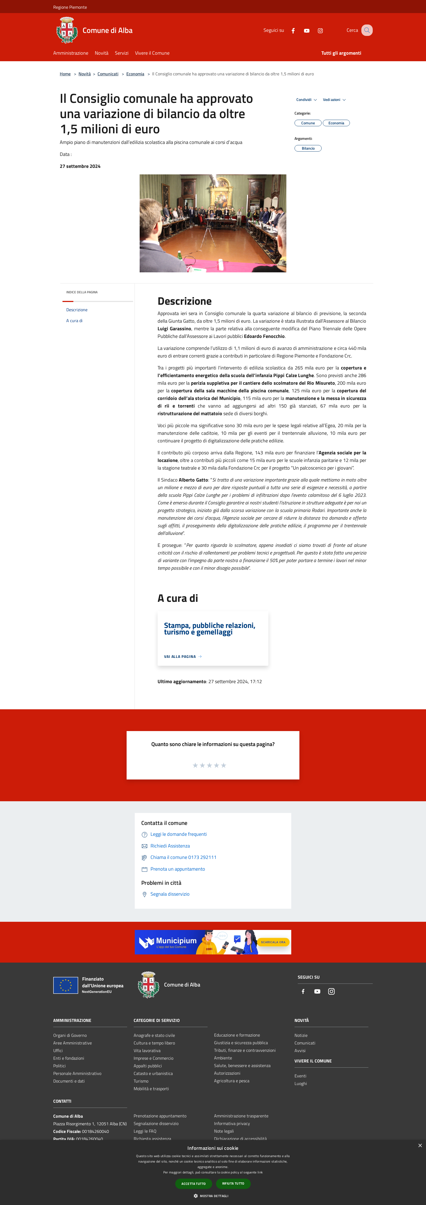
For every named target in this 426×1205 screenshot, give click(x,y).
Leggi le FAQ (145, 1131)
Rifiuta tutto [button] (233, 1183)
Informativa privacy (232, 1123)
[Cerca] (366, 30)
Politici (59, 1065)
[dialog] (213, 1172)
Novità (85, 73)
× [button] (420, 1146)
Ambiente (223, 1058)
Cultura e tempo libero (154, 1043)
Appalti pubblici (148, 1065)
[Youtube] (301, 30)
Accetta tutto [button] (193, 1183)
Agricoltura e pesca (231, 1080)
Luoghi (301, 1083)
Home (65, 73)
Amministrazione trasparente (241, 1115)
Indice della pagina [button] (82, 292)
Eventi (300, 1076)
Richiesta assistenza (152, 1138)
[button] (213, 1195)
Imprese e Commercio (153, 1058)
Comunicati (108, 73)
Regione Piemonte (70, 7)
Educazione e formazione (237, 1035)
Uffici (58, 1050)
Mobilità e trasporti (151, 1088)
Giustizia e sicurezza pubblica (241, 1042)
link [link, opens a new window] (260, 1172)
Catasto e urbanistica (153, 1073)
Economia (135, 73)
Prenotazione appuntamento (160, 1115)
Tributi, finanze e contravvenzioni (245, 1050)
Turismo (141, 1081)
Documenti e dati (69, 1081)
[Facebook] (288, 30)
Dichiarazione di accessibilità (240, 1138)
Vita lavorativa (147, 1050)
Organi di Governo (70, 1035)
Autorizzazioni (227, 1073)
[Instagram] (315, 30)
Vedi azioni (335, 100)
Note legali (224, 1131)
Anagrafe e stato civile (154, 1035)
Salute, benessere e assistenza (242, 1065)
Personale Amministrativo (77, 1073)
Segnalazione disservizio (156, 1123)
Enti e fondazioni (68, 1058)
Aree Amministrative (72, 1043)
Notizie (301, 1035)
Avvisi (300, 1050)
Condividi (307, 100)
